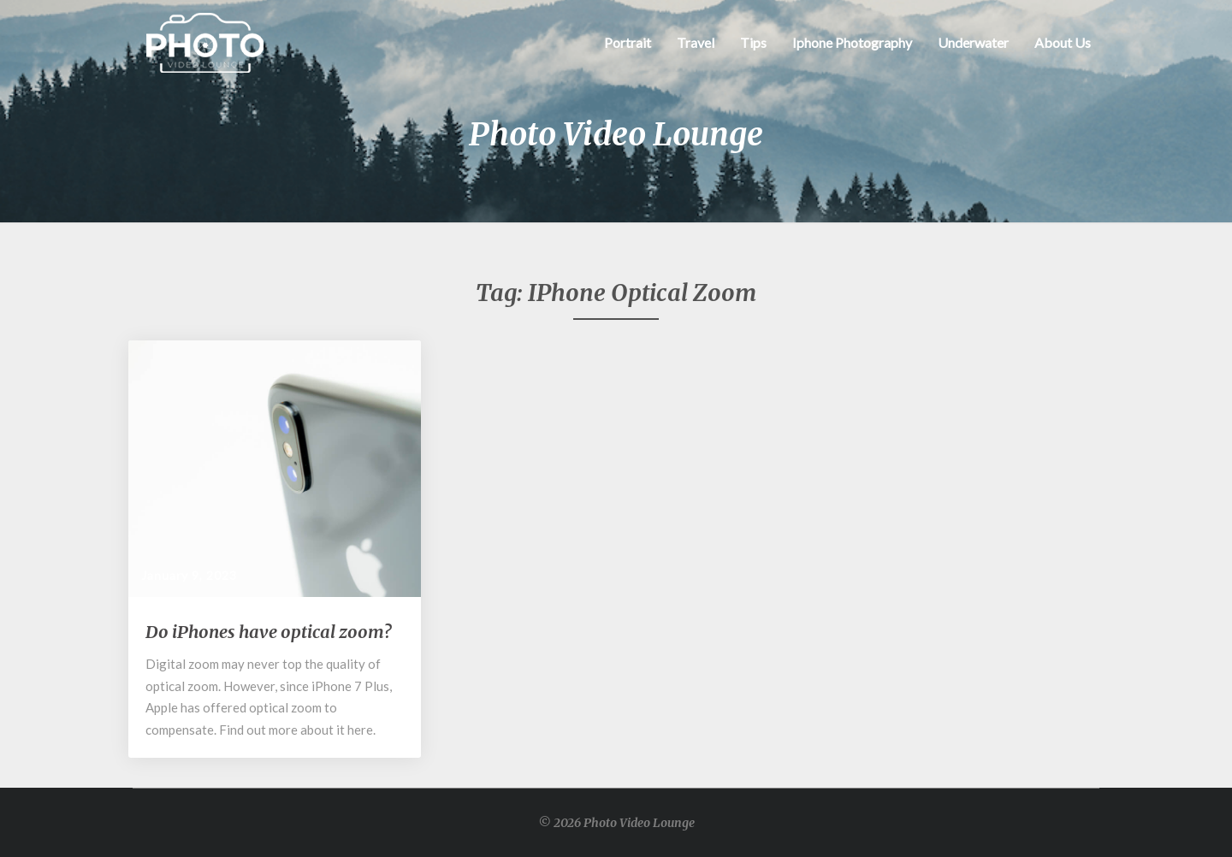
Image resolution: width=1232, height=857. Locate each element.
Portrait (627, 42)
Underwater (973, 42)
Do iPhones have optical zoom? (268, 631)
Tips (753, 42)
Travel (695, 42)
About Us (1062, 42)
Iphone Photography (852, 42)
